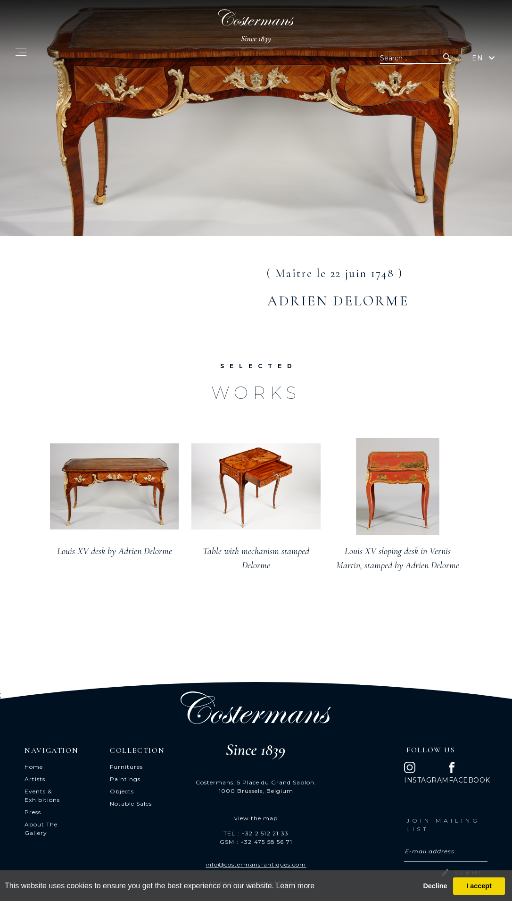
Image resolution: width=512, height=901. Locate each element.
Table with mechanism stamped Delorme (256, 558)
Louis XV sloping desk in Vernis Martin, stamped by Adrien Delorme (397, 558)
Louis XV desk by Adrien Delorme (114, 551)
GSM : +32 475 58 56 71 (256, 841)
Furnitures (126, 766)
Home (34, 766)
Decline (435, 886)
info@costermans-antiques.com (256, 864)
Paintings (125, 779)
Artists (35, 779)
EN (477, 58)
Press (33, 812)
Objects (122, 791)
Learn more (295, 886)
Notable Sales (131, 803)
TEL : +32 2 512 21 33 (256, 833)
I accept (479, 886)
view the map (256, 818)
